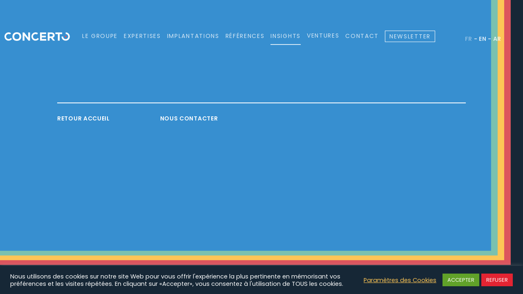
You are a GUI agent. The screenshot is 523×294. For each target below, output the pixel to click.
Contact (362, 36)
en (482, 39)
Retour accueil (83, 118)
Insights (285, 36)
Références (245, 36)
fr (468, 39)
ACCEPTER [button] (460, 280)
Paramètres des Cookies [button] (400, 280)
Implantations (193, 36)
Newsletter (410, 36)
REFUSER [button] (497, 280)
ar (497, 39)
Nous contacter (189, 118)
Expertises (142, 36)
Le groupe (100, 36)
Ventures (323, 36)
